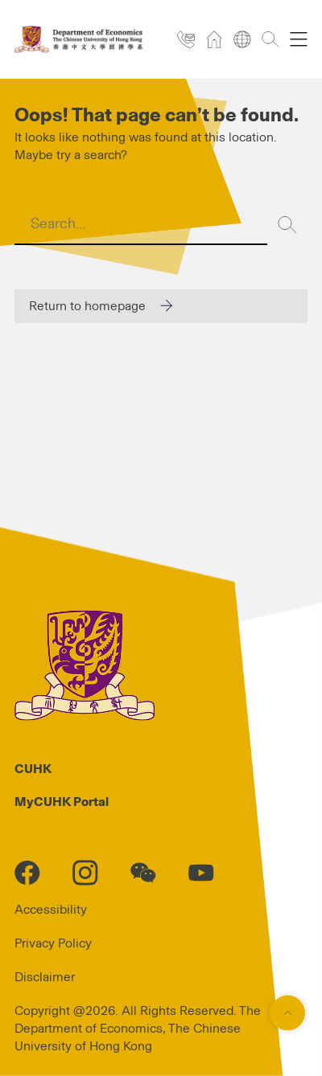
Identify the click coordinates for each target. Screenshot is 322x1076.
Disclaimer (44, 977)
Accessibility (50, 909)
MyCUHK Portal (61, 802)
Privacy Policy (53, 943)
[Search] (287, 225)
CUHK (33, 769)
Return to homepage (87, 306)
